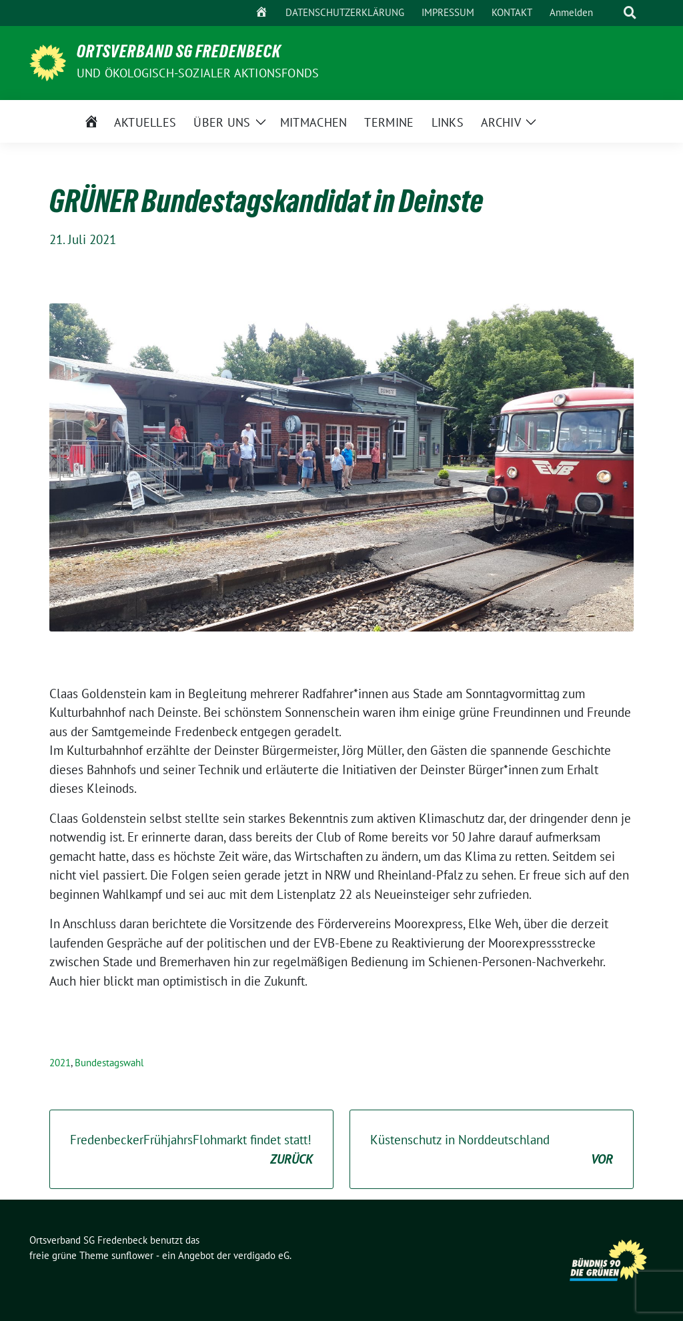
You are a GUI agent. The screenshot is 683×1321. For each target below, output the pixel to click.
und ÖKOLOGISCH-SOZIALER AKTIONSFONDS (198, 73)
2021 (60, 1062)
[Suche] (611, 13)
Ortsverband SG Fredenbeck (179, 54)
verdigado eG (261, 1255)
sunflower (132, 1255)
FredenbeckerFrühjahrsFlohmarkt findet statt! (191, 1150)
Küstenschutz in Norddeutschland (491, 1150)
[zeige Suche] (630, 13)
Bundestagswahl (109, 1062)
